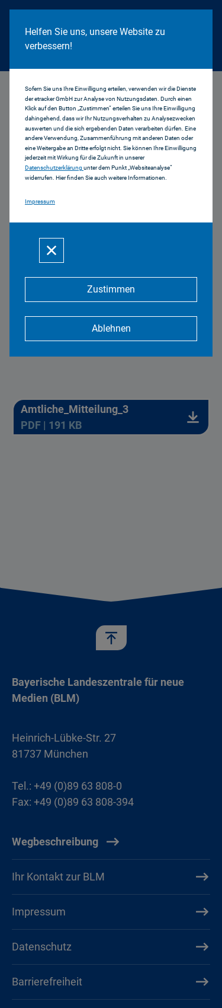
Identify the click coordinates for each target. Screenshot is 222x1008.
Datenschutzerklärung (54, 167)
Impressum (40, 201)
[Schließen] (51, 250)
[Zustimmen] (111, 289)
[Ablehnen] (111, 328)
